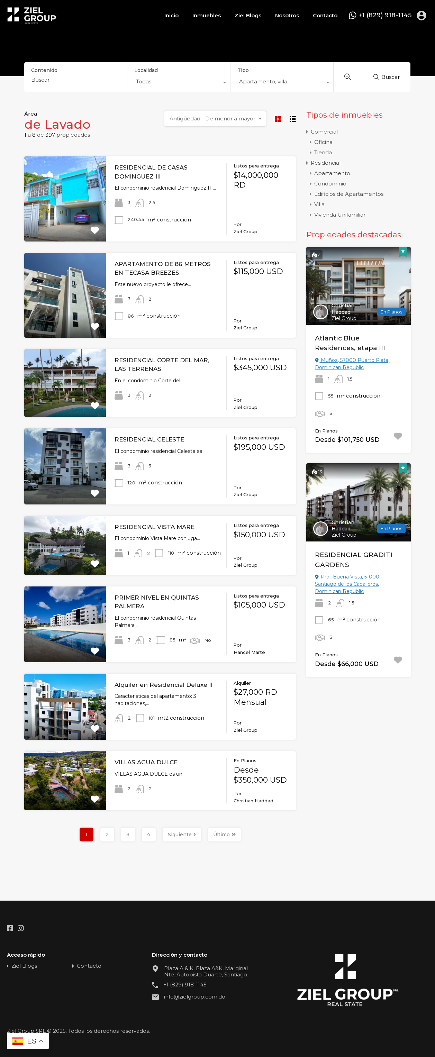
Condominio (330, 183)
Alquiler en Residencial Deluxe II (163, 684)
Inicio (171, 15)
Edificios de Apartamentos (348, 194)
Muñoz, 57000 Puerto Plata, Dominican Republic (352, 364)
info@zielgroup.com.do (194, 997)
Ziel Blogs (248, 15)
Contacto (325, 15)
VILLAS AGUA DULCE (146, 762)
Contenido (44, 70)
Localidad (146, 70)
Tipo (243, 70)
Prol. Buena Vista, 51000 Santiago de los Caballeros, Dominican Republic (347, 584)
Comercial (324, 131)
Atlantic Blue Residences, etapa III (350, 343)
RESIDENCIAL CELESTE (149, 439)
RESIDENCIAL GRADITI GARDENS (353, 560)
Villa (319, 204)
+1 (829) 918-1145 (385, 15)
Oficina (323, 142)
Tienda (323, 152)
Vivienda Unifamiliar (339, 214)
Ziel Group (344, 318)
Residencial (326, 163)
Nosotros (287, 15)
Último (224, 834)
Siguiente (182, 834)
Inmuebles (206, 15)
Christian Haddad (343, 308)
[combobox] (178, 83)
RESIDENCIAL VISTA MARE (154, 526)
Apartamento (332, 173)
